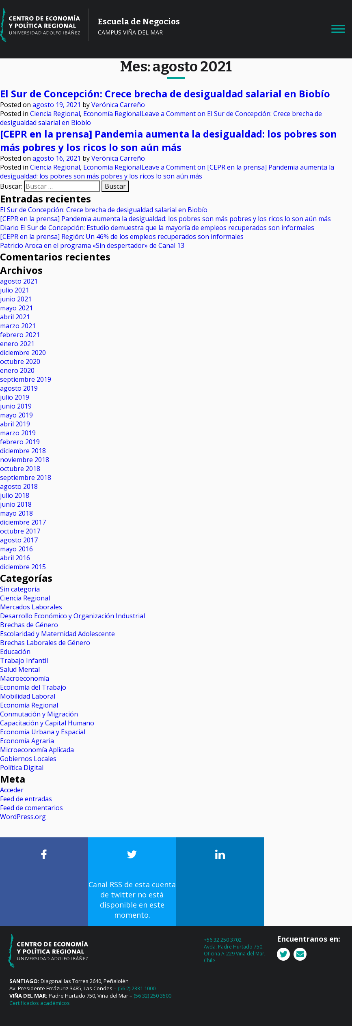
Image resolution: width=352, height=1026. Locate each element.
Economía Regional (112, 113)
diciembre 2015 (23, 566)
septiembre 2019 (25, 379)
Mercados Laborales (31, 606)
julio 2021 (14, 290)
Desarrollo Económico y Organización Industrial (72, 615)
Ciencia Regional (55, 113)
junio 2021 (16, 299)
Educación (15, 651)
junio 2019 (16, 406)
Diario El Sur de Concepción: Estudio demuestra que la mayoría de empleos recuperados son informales (157, 227)
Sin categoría (20, 589)
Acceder (12, 789)
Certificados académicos (39, 1003)
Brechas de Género (29, 624)
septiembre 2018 (25, 477)
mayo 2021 (16, 307)
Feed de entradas (26, 798)
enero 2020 (17, 370)
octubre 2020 (20, 361)
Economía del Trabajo (33, 687)
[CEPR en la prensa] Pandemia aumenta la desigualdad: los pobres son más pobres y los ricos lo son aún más (168, 140)
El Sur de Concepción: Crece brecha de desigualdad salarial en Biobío (165, 93)
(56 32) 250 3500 (152, 995)
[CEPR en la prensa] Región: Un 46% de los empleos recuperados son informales (122, 236)
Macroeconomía (24, 678)
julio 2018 (14, 495)
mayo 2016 (16, 548)
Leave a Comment (167, 172)
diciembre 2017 (23, 522)
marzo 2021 (18, 325)
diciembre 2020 (23, 352)
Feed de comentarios (31, 807)
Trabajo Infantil (24, 660)
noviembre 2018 (24, 459)
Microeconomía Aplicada (37, 749)
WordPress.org (23, 816)
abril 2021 (15, 316)
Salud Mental (20, 669)
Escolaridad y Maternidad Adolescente (57, 633)
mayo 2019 (16, 415)
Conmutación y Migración (39, 714)
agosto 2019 (19, 388)
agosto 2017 (19, 540)
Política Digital (21, 767)
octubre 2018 (20, 468)
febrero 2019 (20, 441)
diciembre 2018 (23, 450)
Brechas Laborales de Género (45, 642)
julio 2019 (14, 397)
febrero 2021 (20, 334)
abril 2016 (15, 557)
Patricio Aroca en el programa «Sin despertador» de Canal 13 (92, 245)
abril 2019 (15, 423)
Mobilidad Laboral (27, 696)
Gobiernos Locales (28, 758)
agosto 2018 (19, 486)
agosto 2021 (19, 281)
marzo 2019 (18, 432)
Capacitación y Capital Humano (47, 722)
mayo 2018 (16, 513)
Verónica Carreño (118, 104)
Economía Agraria (27, 740)
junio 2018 (16, 504)
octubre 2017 (20, 531)
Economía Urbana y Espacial (42, 731)
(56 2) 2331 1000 (136, 988)
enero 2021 (17, 343)
